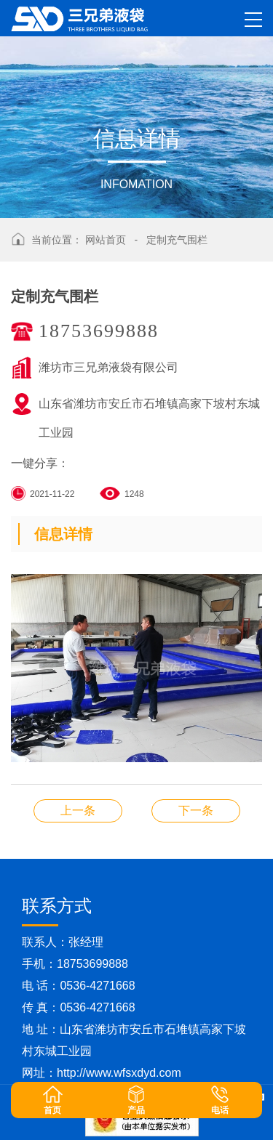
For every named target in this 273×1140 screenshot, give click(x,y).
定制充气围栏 (176, 240)
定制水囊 (195, 810)
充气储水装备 (77, 810)
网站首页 (105, 240)
